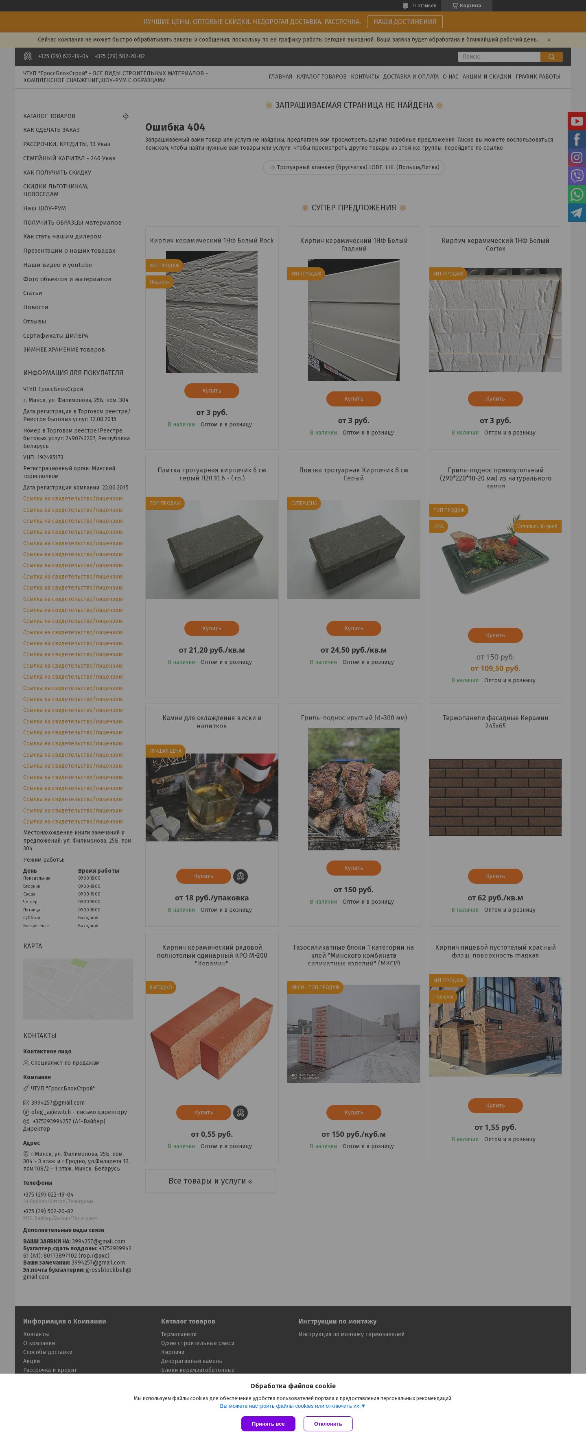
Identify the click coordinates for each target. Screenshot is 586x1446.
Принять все (268, 1424)
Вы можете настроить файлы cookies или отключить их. (290, 1406)
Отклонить (328, 1424)
